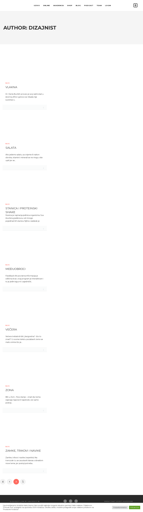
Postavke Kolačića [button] (120, 507)
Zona (9, 390)
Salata (10, 147)
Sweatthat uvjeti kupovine (118, 501)
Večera (11, 329)
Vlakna (11, 87)
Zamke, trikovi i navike (23, 450)
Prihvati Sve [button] (134, 507)
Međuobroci (15, 269)
